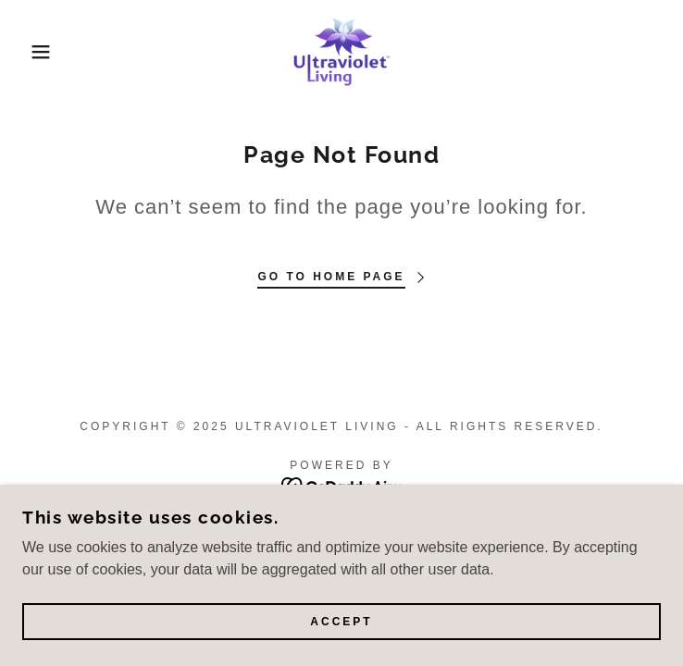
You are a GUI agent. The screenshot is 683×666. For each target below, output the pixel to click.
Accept (341, 621)
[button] (44, 51)
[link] (341, 52)
